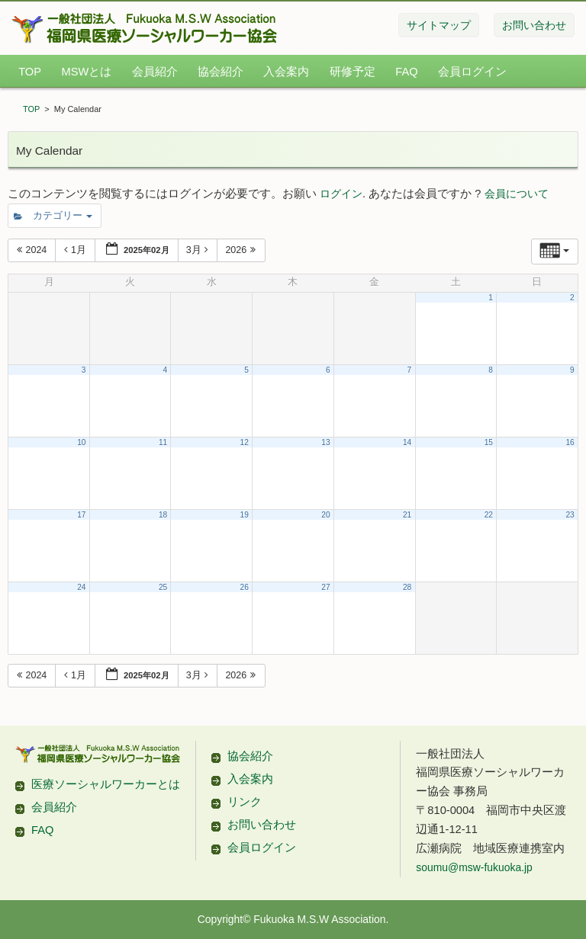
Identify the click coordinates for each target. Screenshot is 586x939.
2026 (242, 250)
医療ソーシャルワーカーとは (105, 784)
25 (163, 587)
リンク (244, 802)
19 (244, 515)
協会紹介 (220, 72)
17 (81, 515)
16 (569, 442)
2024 (33, 250)
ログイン (341, 193)
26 (244, 587)
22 (489, 515)
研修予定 (352, 72)
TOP (29, 72)
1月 (76, 250)
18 (163, 515)
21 (407, 515)
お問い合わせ (261, 825)
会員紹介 (155, 72)
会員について (517, 193)
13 (325, 442)
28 (407, 587)
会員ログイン (472, 72)
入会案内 (286, 72)
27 (325, 587)
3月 (198, 250)
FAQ (406, 72)
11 (163, 442)
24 (81, 587)
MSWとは (86, 72)
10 (81, 442)
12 (244, 442)
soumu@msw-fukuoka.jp (474, 867)
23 (569, 515)
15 (489, 442)
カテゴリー (53, 215)
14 (407, 442)
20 (325, 515)
